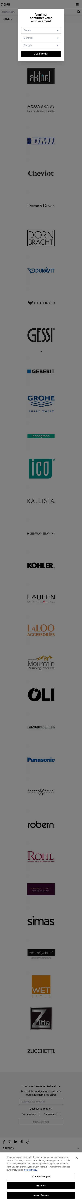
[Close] (76, 1158)
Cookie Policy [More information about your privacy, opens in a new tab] (30, 1171)
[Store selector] (41, 38)
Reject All (41, 1187)
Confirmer (41, 53)
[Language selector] (41, 45)
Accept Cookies (41, 1196)
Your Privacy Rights (41, 1177)
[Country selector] (41, 30)
